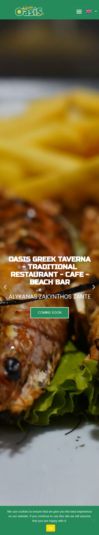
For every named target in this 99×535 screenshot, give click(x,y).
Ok (51, 528)
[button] (79, 12)
